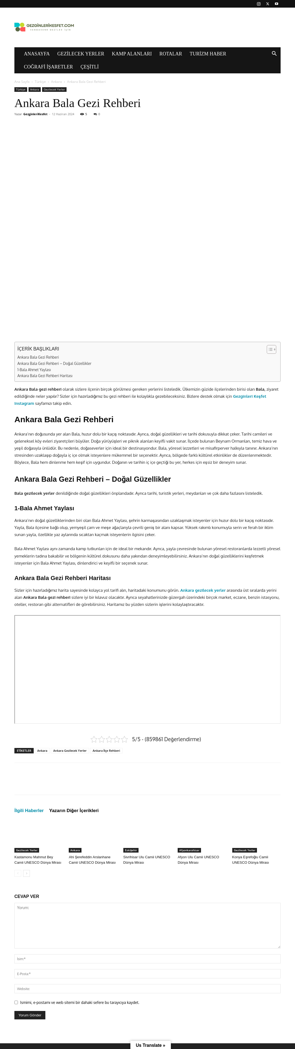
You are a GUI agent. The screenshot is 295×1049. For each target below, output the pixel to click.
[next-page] (26, 873)
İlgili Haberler (29, 810)
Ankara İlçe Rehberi (106, 751)
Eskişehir (131, 850)
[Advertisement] (147, 174)
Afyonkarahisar (189, 850)
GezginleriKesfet (35, 114)
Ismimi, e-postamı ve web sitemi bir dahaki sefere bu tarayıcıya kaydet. (79, 1002)
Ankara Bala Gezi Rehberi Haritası (45, 375)
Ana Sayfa (22, 81)
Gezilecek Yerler (80, 54)
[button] (274, 54)
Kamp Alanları (132, 54)
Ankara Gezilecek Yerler (70, 751)
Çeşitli (90, 67)
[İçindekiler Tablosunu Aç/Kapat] (269, 349)
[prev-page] (17, 873)
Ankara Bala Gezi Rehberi (38, 357)
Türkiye (40, 81)
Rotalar (170, 54)
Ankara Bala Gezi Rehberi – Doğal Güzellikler (54, 363)
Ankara (56, 81)
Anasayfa (37, 54)
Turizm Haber (208, 54)
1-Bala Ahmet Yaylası (34, 369)
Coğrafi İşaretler (48, 67)
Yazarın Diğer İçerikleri (74, 810)
